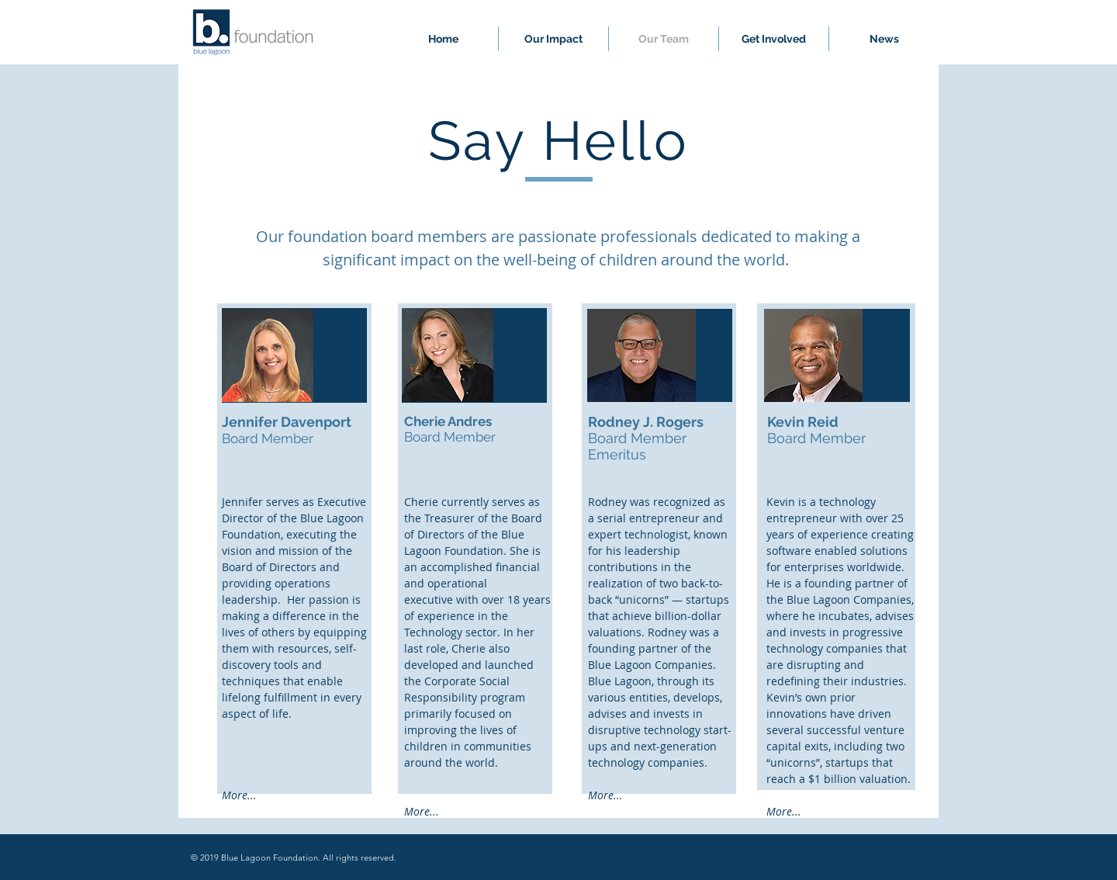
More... (239, 795)
